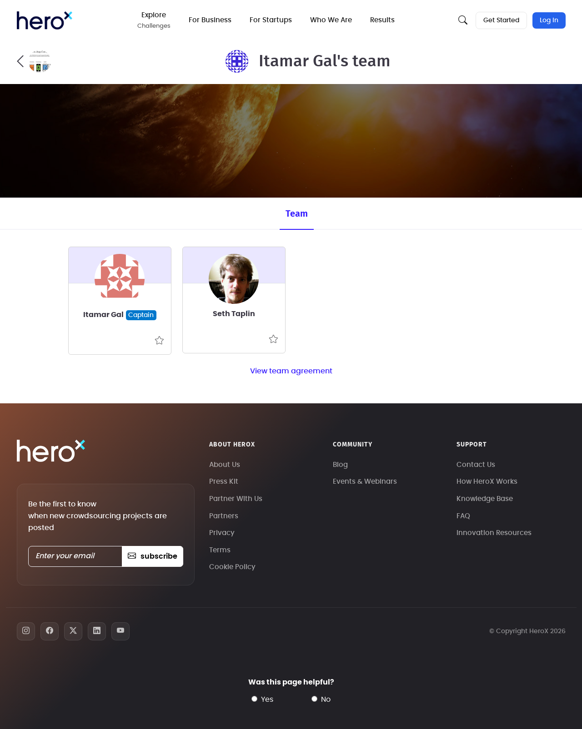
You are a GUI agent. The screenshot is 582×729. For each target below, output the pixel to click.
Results (382, 20)
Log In (549, 20)
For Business (210, 20)
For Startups (271, 20)
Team (297, 213)
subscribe (152, 556)
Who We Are (331, 20)
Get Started (501, 20)
